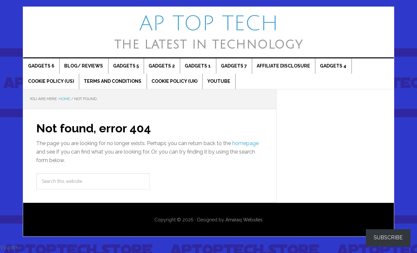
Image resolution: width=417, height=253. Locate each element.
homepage (245, 144)
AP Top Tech (208, 23)
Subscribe (388, 237)
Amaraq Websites (244, 221)
